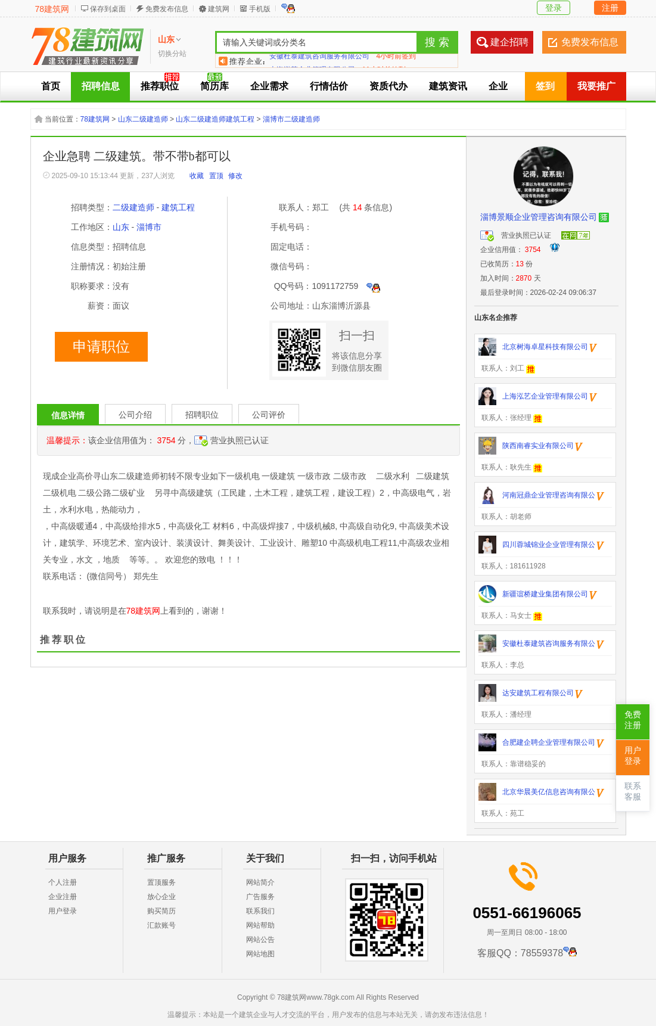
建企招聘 (509, 42)
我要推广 (596, 86)
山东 (121, 227)
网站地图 (260, 954)
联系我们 (260, 911)
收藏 (196, 176)
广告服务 (260, 897)
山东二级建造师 (143, 119)
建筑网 (218, 9)
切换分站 (172, 53)
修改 (235, 176)
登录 (553, 8)
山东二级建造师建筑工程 (215, 119)
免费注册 (632, 720)
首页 (50, 86)
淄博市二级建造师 (291, 119)
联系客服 (632, 791)
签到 (545, 86)
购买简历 (161, 911)
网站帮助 (260, 925)
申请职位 (101, 347)
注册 (610, 8)
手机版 (260, 9)
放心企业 (161, 897)
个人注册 (62, 882)
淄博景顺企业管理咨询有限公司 (538, 217)
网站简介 (260, 882)
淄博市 (148, 227)
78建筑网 (52, 9)
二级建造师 (133, 207)
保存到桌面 (108, 9)
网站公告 (260, 939)
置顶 (216, 176)
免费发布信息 (166, 9)
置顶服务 (161, 882)
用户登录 (62, 911)
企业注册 (62, 897)
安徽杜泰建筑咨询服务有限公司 (319, 61)
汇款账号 (161, 925)
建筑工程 (178, 207)
